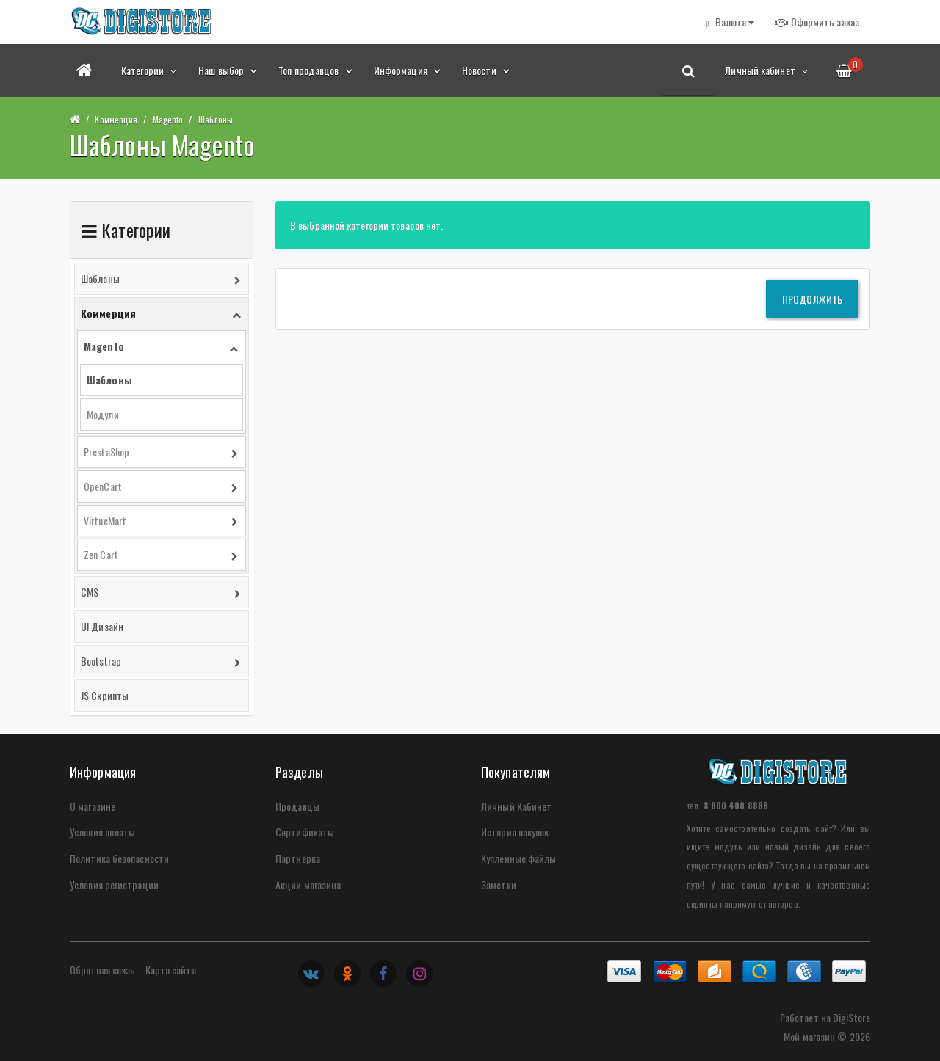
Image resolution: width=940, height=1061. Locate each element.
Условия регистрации (114, 884)
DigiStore (851, 1017)
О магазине (92, 806)
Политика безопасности (119, 858)
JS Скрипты (105, 695)
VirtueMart (105, 520)
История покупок (515, 831)
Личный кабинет (766, 70)
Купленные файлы (519, 858)
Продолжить (812, 299)
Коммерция (116, 119)
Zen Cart (101, 554)
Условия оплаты (102, 831)
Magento (168, 119)
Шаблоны (216, 119)
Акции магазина (308, 884)
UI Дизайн (102, 626)
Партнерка (297, 858)
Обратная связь (102, 969)
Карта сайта (170, 969)
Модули (103, 414)
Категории (148, 70)
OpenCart (103, 486)
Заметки (498, 884)
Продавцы (297, 806)
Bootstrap (101, 660)
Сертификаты (304, 831)
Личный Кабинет (516, 806)
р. (729, 21)
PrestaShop (106, 451)
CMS (89, 591)
